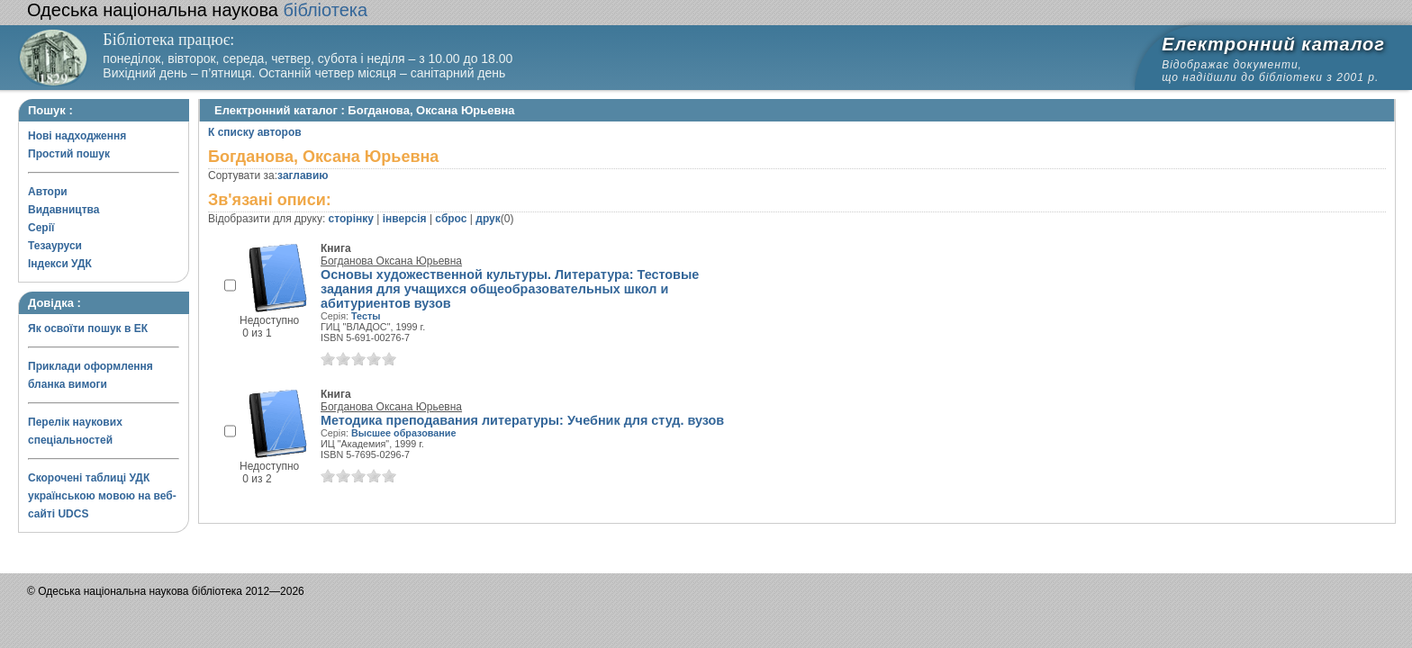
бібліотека (197, 10)
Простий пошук (69, 154)
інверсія (405, 218)
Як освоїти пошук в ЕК (88, 328)
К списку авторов (255, 132)
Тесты (365, 315)
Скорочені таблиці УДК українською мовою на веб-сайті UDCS (102, 496)
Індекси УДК (60, 263)
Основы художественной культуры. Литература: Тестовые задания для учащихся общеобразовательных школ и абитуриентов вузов (510, 288)
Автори (48, 191)
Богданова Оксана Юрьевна (391, 261)
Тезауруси (55, 245)
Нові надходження (77, 136)
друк (487, 218)
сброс (450, 218)
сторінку (351, 218)
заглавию (302, 175)
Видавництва (63, 209)
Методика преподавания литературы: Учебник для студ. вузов (522, 420)
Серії (41, 227)
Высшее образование (403, 433)
